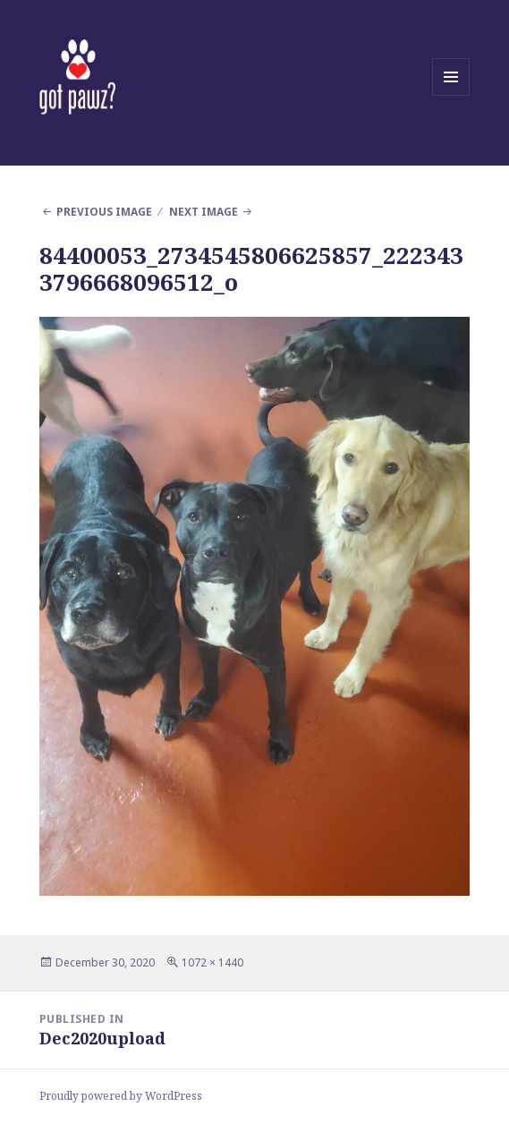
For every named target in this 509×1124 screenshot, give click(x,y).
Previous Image (104, 211)
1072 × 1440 (212, 962)
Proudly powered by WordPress (120, 1095)
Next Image (203, 211)
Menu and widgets (451, 95)
